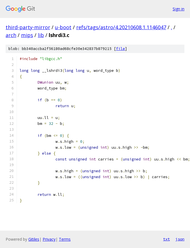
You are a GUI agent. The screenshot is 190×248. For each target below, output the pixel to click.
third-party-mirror (28, 27)
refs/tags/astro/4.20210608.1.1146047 (121, 27)
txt (166, 239)
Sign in (178, 9)
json (179, 239)
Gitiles (33, 239)
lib (41, 35)
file (120, 48)
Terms (65, 239)
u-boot (63, 27)
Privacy (49, 239)
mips (27, 35)
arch (11, 35)
